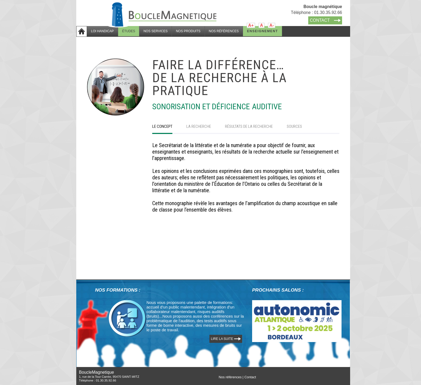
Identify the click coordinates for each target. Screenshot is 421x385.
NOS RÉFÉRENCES (224, 31)
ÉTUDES (128, 31)
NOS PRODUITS (188, 31)
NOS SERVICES (155, 31)
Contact (250, 377)
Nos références (230, 377)
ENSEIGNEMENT (262, 31)
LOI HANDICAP (102, 31)
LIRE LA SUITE (222, 339)
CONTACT (320, 20)
